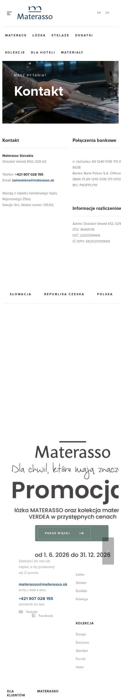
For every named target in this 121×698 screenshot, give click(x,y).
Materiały (72, 52)
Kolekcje (15, 52)
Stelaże (60, 35)
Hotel (80, 667)
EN (99, 12)
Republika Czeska (64, 294)
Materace (16, 35)
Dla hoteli (43, 52)
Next (108, 551)
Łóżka (39, 35)
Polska (105, 294)
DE (107, 12)
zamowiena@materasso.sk (33, 180)
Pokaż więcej (57, 533)
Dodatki (84, 35)
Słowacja (21, 294)
